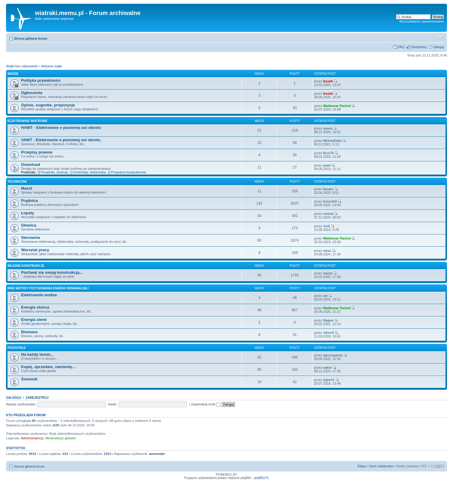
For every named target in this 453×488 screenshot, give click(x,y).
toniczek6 (330, 201)
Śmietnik (29, 379)
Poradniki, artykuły (54, 172)
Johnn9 (328, 332)
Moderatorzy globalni (60, 438)
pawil (327, 165)
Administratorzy (32, 438)
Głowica (28, 225)
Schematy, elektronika (89, 172)
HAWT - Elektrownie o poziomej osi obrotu (61, 127)
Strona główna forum (30, 38)
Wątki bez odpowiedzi (22, 66)
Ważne (13, 73)
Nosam (328, 189)
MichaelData (332, 140)
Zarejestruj (419, 47)
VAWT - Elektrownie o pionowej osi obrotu (60, 140)
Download (30, 164)
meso (327, 250)
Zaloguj (438, 47)
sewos (327, 128)
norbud (328, 213)
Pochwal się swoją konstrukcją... (51, 272)
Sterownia (30, 237)
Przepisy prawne (36, 152)
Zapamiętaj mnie (205, 404)
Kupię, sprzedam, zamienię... (48, 366)
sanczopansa (333, 355)
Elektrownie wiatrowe (28, 121)
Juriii (326, 226)
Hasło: (112, 404)
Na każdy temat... (37, 354)
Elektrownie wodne (39, 295)
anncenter (157, 454)
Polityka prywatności (40, 80)
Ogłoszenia (31, 92)
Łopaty (27, 213)
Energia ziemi (34, 319)
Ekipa (362, 466)
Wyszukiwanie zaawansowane (421, 21)
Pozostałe (17, 347)
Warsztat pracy (35, 250)
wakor (327, 367)
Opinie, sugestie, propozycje (48, 105)
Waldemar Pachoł (336, 106)
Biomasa (29, 332)
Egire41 (328, 380)
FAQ (401, 47)
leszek (328, 81)
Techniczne (17, 181)
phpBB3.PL (261, 478)
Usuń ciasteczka (381, 466)
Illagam (328, 320)
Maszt (26, 188)
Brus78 (328, 153)
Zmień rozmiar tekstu (439, 37)
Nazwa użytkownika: (21, 404)
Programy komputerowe (128, 172)
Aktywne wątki (51, 66)
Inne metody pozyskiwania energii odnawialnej (48, 288)
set (325, 295)
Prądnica (29, 200)
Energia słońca (35, 307)
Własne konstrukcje (26, 265)
